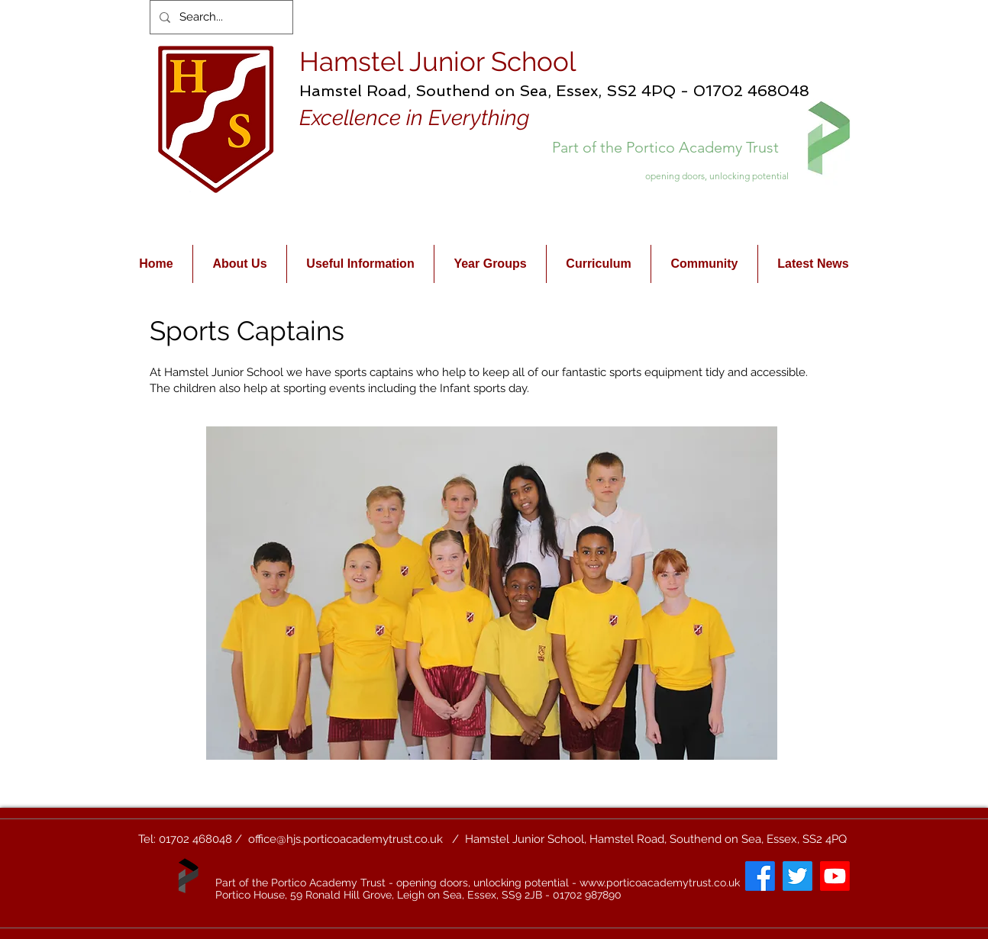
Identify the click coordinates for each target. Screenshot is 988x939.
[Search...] (219, 17)
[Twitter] (797, 876)
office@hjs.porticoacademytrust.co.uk (345, 839)
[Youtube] (835, 876)
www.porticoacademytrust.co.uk (660, 882)
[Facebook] (760, 876)
